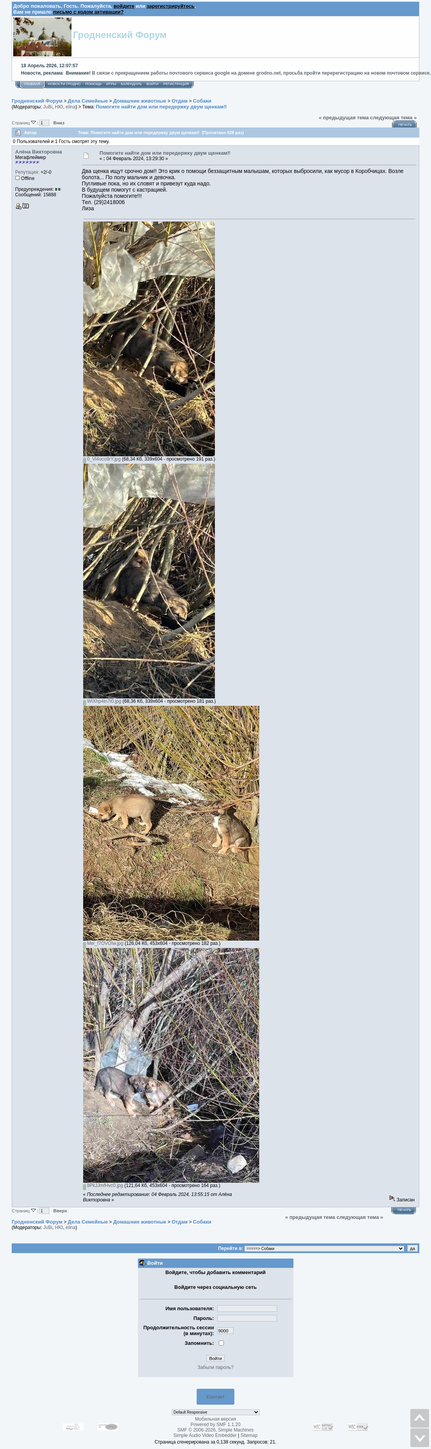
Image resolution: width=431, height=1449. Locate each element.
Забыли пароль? (215, 1367)
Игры (111, 84)
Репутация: (27, 172)
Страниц (24, 122)
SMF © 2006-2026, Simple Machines (215, 1430)
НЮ (59, 107)
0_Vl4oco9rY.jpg (102, 459)
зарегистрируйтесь (170, 6)
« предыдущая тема (344, 117)
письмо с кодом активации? (88, 12)
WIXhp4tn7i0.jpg (102, 701)
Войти (153, 84)
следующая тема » (393, 117)
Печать (405, 125)
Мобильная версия (215, 1419)
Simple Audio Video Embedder (205, 1435)
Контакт (215, 1397)
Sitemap (249, 1435)
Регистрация (176, 84)
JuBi (47, 107)
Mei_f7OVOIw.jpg (103, 943)
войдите (123, 6)
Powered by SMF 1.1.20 (215, 1424)
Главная (32, 84)
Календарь (131, 84)
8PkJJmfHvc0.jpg (103, 1185)
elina (70, 107)
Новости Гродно (64, 84)
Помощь (93, 84)
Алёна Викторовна (38, 152)
